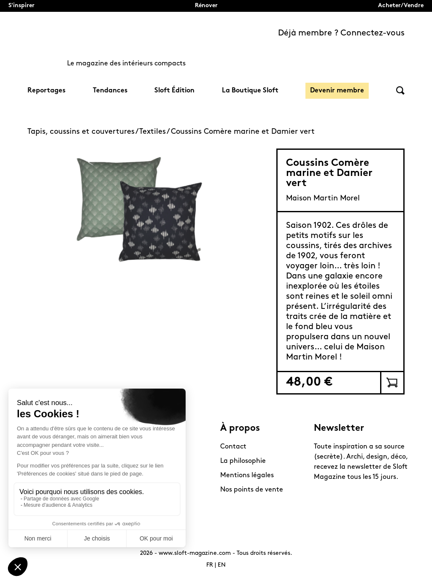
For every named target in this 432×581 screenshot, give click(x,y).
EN (222, 565)
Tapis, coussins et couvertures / (83, 132)
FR (209, 565)
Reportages (46, 90)
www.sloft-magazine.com (195, 553)
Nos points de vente (251, 489)
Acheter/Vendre (401, 6)
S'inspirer (21, 6)
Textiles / (155, 132)
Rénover (206, 6)
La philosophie (243, 461)
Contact (233, 446)
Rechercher (400, 90)
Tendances (110, 90)
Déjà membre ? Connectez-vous (341, 33)
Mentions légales (247, 475)
